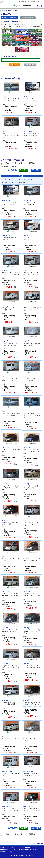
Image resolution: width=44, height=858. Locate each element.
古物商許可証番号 (5, 849)
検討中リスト (3, 847)
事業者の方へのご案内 (6, 852)
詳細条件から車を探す (28, 17)
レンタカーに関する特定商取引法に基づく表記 (25, 849)
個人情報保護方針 (25, 847)
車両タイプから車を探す (9, 17)
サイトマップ (14, 847)
